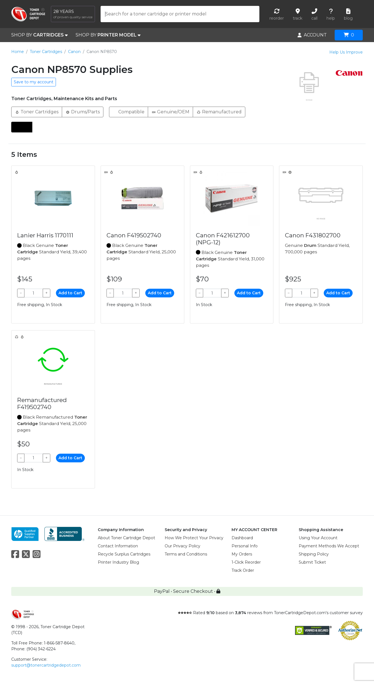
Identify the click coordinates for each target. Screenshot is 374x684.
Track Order (243, 570)
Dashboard (242, 537)
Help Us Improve (346, 52)
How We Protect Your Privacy (194, 537)
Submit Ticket (312, 562)
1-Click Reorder (246, 562)
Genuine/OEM (170, 111)
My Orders (242, 554)
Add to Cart (70, 292)
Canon (74, 51)
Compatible (128, 111)
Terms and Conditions (186, 554)
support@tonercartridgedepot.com (46, 665)
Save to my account (33, 81)
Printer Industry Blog (118, 562)
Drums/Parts (82, 111)
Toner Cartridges (46, 51)
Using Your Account (318, 537)
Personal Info (245, 545)
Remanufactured (219, 111)
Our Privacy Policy (182, 545)
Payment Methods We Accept (329, 545)
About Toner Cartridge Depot (126, 537)
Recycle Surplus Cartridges (124, 554)
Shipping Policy (314, 554)
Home (17, 51)
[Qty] (33, 293)
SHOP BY (39, 35)
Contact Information (118, 545)
